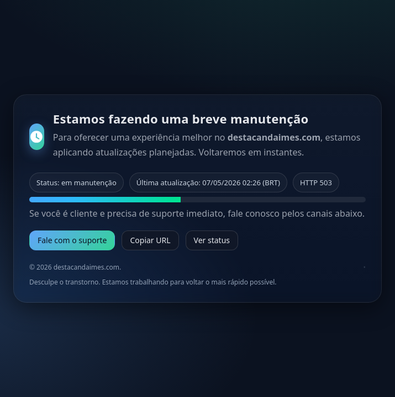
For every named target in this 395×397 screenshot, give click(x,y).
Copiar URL (150, 240)
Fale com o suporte (72, 240)
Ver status (212, 240)
